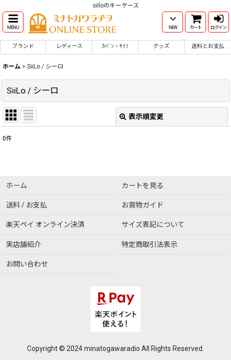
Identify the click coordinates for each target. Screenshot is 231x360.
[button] (13, 22)
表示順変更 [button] (142, 116)
